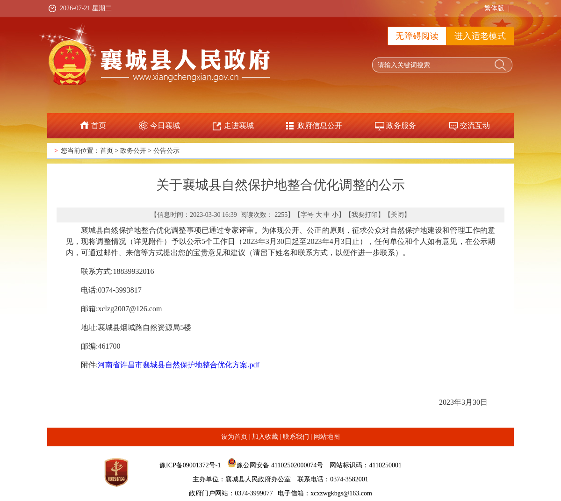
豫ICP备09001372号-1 (190, 465)
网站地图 (327, 436)
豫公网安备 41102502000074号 (280, 465)
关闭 (397, 214)
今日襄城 (165, 125)
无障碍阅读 (417, 36)
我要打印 (365, 214)
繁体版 (494, 8)
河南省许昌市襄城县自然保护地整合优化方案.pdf (178, 365)
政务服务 (401, 125)
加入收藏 (265, 436)
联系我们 (296, 436)
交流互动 (475, 125)
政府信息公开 (319, 125)
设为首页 (234, 436)
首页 (98, 125)
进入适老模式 (480, 36)
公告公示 (166, 150)
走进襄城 (239, 125)
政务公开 (133, 150)
